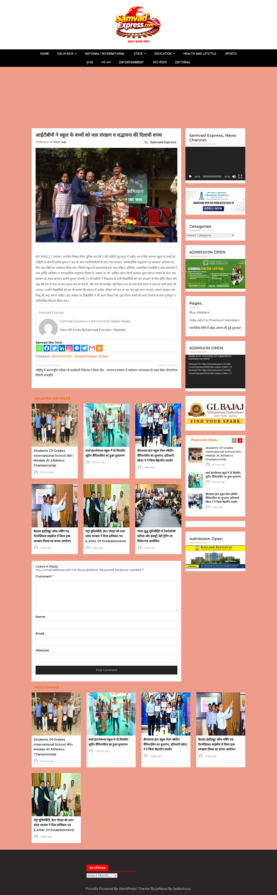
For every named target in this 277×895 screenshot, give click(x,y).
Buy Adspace (199, 312)
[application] (215, 163)
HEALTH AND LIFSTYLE (200, 54)
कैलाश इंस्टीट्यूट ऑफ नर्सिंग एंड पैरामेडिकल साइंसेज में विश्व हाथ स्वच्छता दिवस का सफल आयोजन (52, 536)
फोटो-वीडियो (160, 62)
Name (40, 617)
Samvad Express (163, 142)
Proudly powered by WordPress (111, 889)
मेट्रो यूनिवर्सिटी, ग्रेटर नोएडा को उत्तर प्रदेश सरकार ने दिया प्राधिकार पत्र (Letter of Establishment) (105, 536)
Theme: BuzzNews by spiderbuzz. (164, 889)
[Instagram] (69, 348)
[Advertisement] (138, 96)
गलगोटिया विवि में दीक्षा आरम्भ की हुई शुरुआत (215, 328)
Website (119, 330)
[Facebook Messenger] (76, 348)
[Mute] (234, 176)
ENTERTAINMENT (131, 62)
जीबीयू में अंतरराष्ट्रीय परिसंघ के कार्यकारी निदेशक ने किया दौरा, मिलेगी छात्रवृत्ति (71, 370)
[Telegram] (84, 348)
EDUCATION (163, 54)
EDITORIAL (183, 62)
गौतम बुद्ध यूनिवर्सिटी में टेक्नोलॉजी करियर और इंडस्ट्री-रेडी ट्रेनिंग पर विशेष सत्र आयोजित (156, 536)
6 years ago (58, 142)
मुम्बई (89, 62)
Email (40, 633)
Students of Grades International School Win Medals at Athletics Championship (223, 453)
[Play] (190, 176)
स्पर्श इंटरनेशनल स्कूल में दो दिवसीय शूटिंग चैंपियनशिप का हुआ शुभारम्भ (223, 474)
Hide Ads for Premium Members (214, 320)
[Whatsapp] (39, 348)
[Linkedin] (61, 348)
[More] (99, 348)
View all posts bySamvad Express (85, 330)
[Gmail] (91, 348)
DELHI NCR (65, 54)
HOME (44, 54)
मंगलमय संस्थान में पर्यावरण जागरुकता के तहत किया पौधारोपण (142, 367)
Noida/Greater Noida (91, 356)
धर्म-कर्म (106, 62)
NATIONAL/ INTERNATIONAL (105, 54)
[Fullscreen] (240, 176)
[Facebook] (46, 348)
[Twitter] (54, 348)
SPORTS (231, 54)
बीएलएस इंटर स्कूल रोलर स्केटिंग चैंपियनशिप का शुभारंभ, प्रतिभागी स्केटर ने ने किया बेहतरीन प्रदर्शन (155, 455)
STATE (138, 54)
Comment (45, 576)
